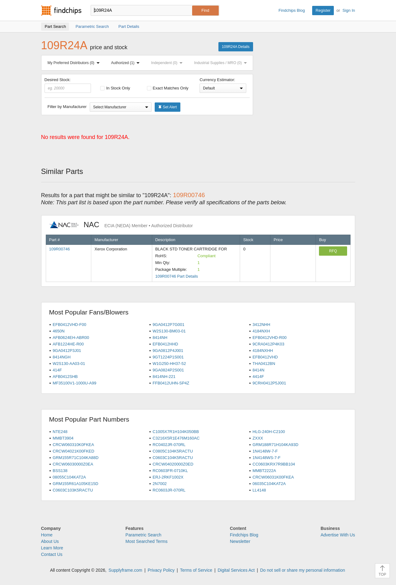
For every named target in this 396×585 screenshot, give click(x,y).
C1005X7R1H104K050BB (176, 431)
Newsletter (240, 541)
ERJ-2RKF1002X (168, 477)
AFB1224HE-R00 (68, 344)
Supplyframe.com (125, 570)
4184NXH (261, 331)
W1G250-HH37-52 (169, 363)
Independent (168, 62)
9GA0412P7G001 (168, 324)
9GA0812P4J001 (168, 350)
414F (57, 370)
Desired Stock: (68, 85)
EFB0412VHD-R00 (269, 337)
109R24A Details (235, 47)
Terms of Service (196, 570)
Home (47, 534)
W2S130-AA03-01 (69, 363)
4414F (258, 376)
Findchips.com (61, 10)
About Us (50, 541)
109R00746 (59, 249)
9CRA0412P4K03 (268, 344)
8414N (258, 370)
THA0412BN (263, 363)
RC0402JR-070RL (169, 444)
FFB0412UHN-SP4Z (171, 383)
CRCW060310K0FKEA (73, 444)
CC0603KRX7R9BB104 (273, 464)
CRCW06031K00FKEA (273, 477)
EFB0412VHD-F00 (69, 324)
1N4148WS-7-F (266, 457)
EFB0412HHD (165, 344)
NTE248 (60, 431)
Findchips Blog (291, 10)
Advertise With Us (338, 534)
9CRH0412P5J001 (269, 383)
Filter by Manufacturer (67, 106)
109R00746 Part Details (176, 276)
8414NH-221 (164, 376)
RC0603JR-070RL (169, 490)
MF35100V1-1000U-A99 (74, 383)
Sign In (348, 10)
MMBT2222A (264, 470)
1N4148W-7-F (265, 451)
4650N (58, 331)
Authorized (126, 62)
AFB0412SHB (65, 376)
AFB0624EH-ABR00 (71, 337)
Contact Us (51, 554)
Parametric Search (143, 534)
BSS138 (60, 470)
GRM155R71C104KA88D (75, 457)
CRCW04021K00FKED (73, 451)
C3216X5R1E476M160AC (176, 438)
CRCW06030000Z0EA (73, 464)
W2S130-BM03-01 (169, 331)
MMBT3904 (63, 438)
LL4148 (259, 490)
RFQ (333, 251)
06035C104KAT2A (269, 483)
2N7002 (160, 483)
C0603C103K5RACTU (73, 490)
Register (323, 10)
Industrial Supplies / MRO (221, 62)
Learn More (52, 547)
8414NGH (62, 357)
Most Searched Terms (147, 541)
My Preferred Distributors (75, 62)
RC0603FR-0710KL (170, 470)
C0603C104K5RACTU (173, 457)
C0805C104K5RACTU (173, 451)
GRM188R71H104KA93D (275, 444)
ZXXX (257, 438)
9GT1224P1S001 (168, 357)
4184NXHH (262, 350)
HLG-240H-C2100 (268, 431)
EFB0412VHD (265, 357)
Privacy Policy (161, 570)
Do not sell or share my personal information (302, 570)
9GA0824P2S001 (168, 370)
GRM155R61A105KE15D (75, 483)
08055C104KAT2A (69, 477)
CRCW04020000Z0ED (173, 464)
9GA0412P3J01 (67, 350)
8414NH (160, 337)
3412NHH (261, 324)
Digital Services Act (236, 570)
